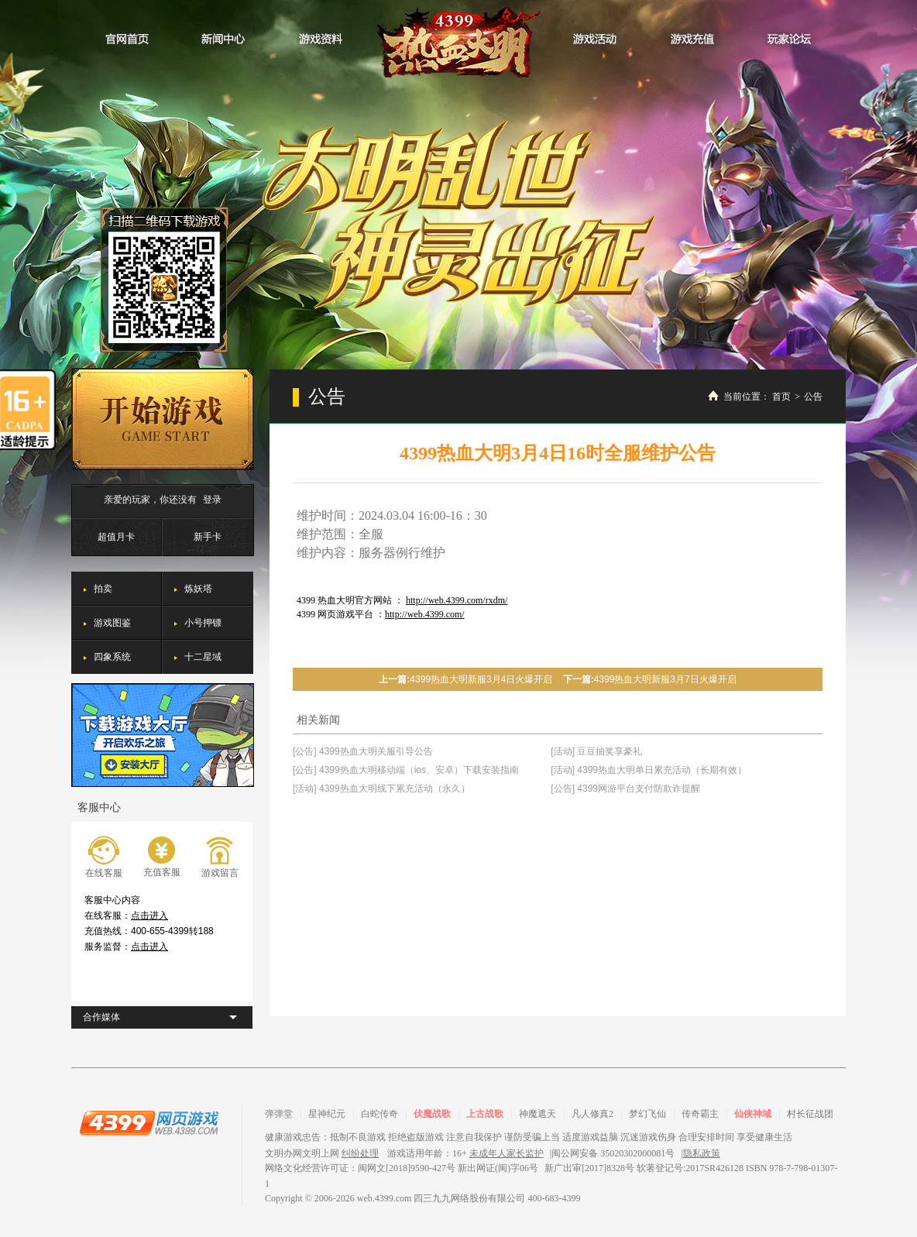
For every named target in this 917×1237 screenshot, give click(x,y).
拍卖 (103, 588)
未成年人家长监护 (506, 1153)
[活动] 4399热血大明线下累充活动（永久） (381, 788)
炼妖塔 (198, 588)
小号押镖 (203, 622)
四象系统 (112, 656)
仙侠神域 (752, 1113)
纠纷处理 (360, 1153)
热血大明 (458, 38)
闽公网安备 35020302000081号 (613, 1153)
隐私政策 (701, 1153)
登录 (212, 499)
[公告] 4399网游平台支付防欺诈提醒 (625, 788)
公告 (813, 396)
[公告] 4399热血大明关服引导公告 (363, 751)
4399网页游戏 (148, 1122)
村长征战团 (810, 1113)
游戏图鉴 (112, 622)
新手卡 (208, 536)
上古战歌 (484, 1113)
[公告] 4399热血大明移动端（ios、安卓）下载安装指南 (406, 770)
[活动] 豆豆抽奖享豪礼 (596, 751)
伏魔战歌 (432, 1113)
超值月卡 (116, 536)
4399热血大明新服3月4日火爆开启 (481, 679)
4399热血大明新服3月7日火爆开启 (665, 679)
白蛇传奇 (379, 1113)
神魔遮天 (537, 1113)
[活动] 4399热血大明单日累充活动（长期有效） (649, 770)
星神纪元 (326, 1113)
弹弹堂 (279, 1113)
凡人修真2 (592, 1113)
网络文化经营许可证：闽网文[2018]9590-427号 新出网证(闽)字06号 (401, 1168)
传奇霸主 (700, 1113)
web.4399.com (384, 1198)
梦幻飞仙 (647, 1113)
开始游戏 (162, 419)
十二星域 (203, 656)
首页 (781, 396)
